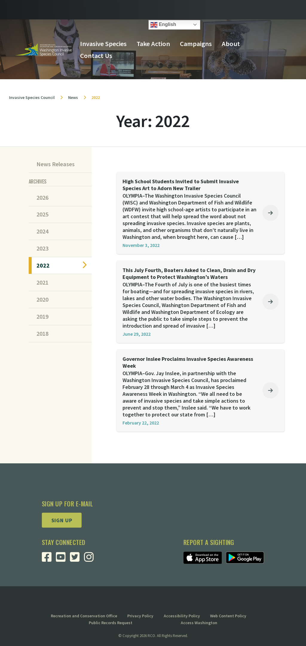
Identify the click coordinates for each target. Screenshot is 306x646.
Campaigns (196, 43)
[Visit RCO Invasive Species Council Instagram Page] (91, 559)
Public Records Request (110, 622)
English (163, 24)
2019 (42, 316)
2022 (43, 265)
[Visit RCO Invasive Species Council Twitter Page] (77, 559)
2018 (42, 333)
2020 (42, 299)
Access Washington (199, 622)
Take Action (153, 43)
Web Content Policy (228, 615)
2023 (42, 248)
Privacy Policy (140, 615)
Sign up (61, 520)
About (231, 43)
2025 (42, 214)
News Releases (55, 164)
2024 (42, 231)
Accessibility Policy (182, 615)
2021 (42, 282)
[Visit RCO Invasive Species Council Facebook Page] (49, 559)
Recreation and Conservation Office (84, 615)
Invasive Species (103, 43)
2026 (42, 197)
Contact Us (96, 55)
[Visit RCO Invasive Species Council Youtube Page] (63, 559)
